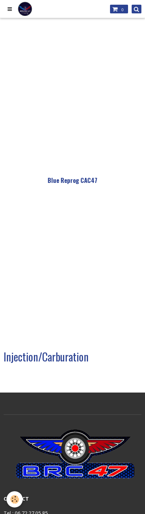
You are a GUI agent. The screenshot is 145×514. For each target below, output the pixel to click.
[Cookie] (14, 499)
